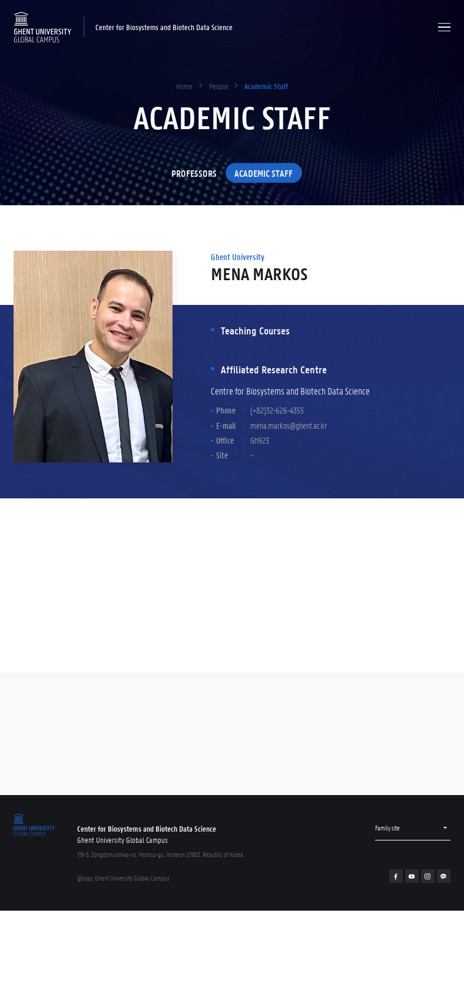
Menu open (444, 27)
